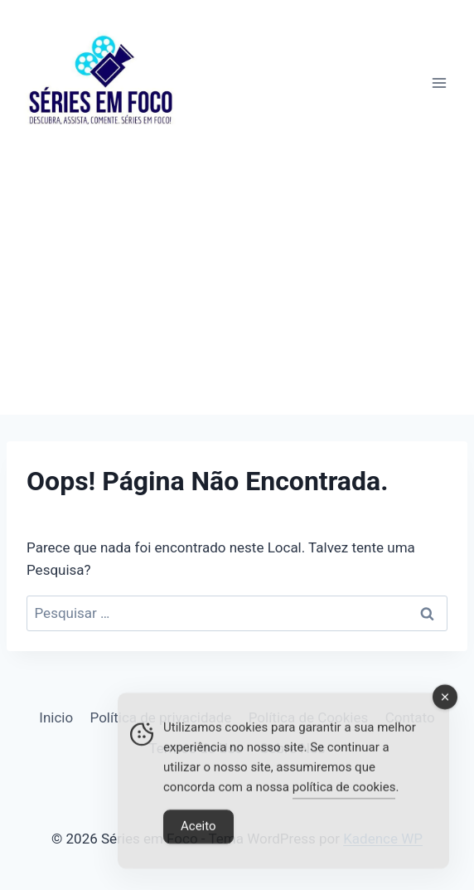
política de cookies (344, 791)
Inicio (56, 717)
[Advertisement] (237, 290)
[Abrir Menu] (438, 82)
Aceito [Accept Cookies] (198, 830)
